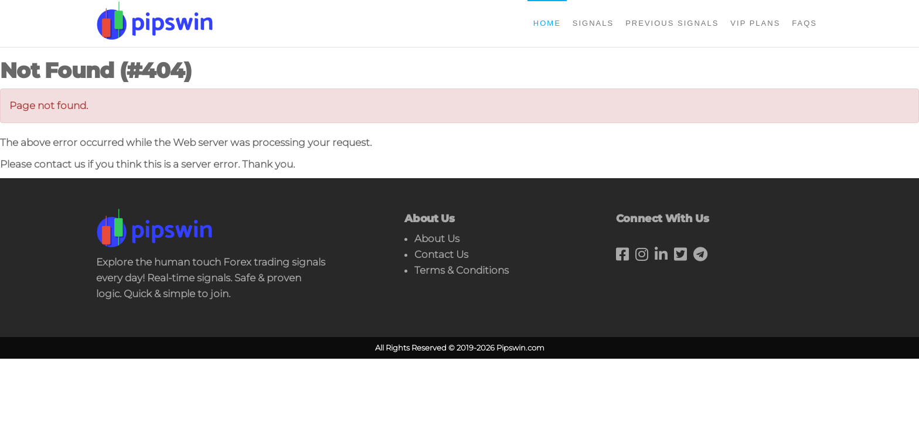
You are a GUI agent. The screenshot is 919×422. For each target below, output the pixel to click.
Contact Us (441, 254)
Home (547, 23)
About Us (437, 238)
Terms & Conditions (461, 270)
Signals (593, 23)
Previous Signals (672, 23)
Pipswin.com (520, 347)
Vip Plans (755, 23)
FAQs (804, 23)
